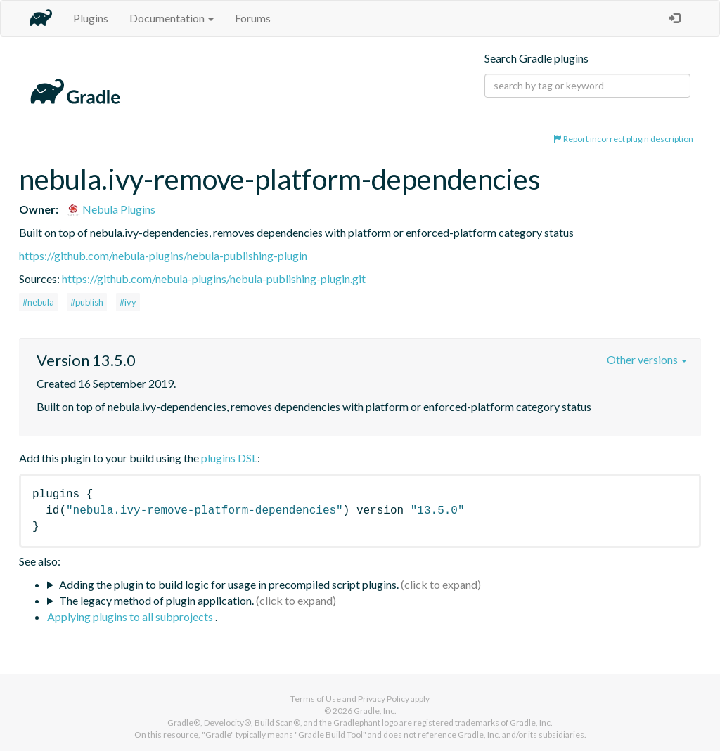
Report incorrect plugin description (623, 138)
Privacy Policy (383, 698)
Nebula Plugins (110, 209)
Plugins (90, 18)
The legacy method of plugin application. (156, 600)
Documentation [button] (171, 18)
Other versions (647, 359)
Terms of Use (315, 698)
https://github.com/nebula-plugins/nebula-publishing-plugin (163, 255)
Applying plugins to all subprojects (131, 616)
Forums (253, 18)
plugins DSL (229, 457)
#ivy (128, 302)
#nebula (38, 302)
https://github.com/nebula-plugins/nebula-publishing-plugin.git (214, 278)
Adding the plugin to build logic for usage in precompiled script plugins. (229, 584)
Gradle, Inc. (375, 710)
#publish (86, 302)
